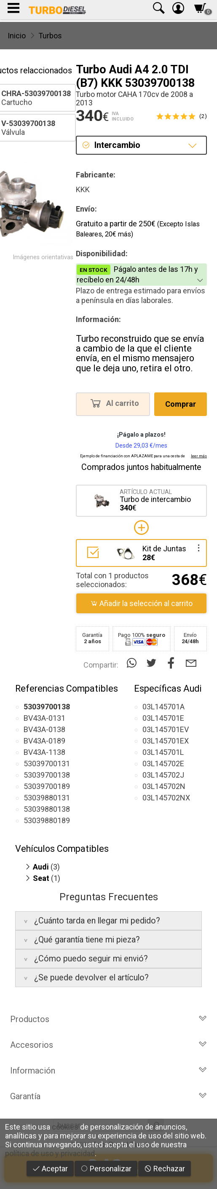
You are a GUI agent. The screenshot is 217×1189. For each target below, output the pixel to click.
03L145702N (163, 786)
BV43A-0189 (44, 740)
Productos (108, 1019)
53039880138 (47, 809)
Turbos (50, 35)
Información (108, 1071)
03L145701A (163, 706)
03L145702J (163, 774)
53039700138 (47, 774)
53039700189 (47, 786)
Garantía (108, 1096)
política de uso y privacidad (50, 1153)
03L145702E (163, 763)
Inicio (17, 35)
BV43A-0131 (44, 718)
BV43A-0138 (44, 729)
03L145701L (163, 752)
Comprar (180, 404)
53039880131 (47, 797)
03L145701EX (165, 740)
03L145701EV (165, 729)
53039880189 (47, 820)
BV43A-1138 (44, 752)
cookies (65, 1126)
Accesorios (108, 1045)
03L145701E (163, 718)
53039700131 (47, 763)
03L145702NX (166, 797)
